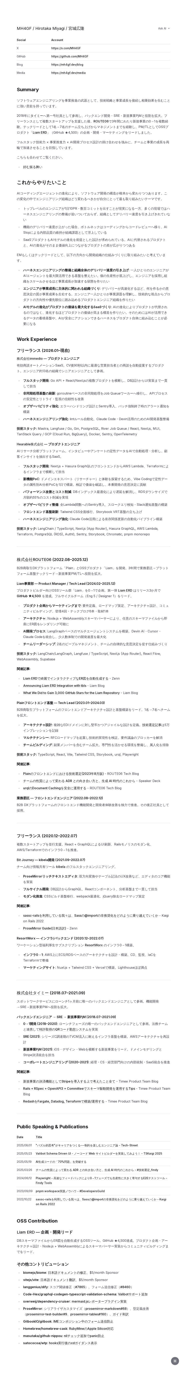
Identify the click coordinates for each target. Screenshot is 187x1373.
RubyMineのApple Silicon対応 (91, 1329)
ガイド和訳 (121, 1314)
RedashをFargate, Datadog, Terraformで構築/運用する (63, 1101)
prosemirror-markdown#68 (106, 1309)
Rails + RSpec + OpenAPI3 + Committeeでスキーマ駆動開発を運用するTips (79, 1089)
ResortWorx (94, 945)
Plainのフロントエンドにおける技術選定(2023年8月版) (63, 774)
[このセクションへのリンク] (41, 89)
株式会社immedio (30, 359)
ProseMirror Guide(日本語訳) (44, 928)
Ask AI (164, 28)
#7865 (80, 1287)
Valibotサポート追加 (133, 1294)
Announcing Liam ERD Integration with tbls (54, 686)
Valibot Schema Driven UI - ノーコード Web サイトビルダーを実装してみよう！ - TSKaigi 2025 (99, 1153)
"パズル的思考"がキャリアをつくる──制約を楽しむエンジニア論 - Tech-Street (87, 1145)
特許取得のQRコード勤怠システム (64, 1029)
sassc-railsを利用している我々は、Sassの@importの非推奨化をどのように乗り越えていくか (90, 915)
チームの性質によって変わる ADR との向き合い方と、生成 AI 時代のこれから (79, 781)
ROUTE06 (101, 121)
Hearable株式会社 (30, 444)
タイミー (36, 116)
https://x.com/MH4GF (66, 48)
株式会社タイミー (33, 992)
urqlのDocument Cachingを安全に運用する (54, 788)
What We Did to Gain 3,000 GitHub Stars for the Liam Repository (71, 693)
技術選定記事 (151, 725)
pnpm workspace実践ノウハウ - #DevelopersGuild (70, 1191)
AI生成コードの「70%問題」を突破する (61, 1161)
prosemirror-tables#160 (88, 1314)
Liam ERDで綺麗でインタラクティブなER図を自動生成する (65, 678)
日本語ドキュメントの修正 (67, 1273)
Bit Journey (25, 860)
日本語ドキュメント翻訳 (58, 1280)
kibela (60, 867)
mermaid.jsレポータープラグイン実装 (99, 1301)
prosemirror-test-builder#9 (46, 1314)
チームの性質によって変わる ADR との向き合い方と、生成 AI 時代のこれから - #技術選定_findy (97, 1170)
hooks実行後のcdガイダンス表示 (73, 1343)
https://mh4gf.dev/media (68, 72)
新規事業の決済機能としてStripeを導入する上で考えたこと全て (69, 1081)
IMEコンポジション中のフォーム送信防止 (83, 1321)
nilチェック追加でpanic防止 (84, 1336)
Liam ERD (40, 132)
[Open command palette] (175, 1361)
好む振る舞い (32, 167)
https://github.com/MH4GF (69, 56)
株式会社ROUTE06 (34, 559)
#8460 (125, 1287)
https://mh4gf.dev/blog (67, 64)
